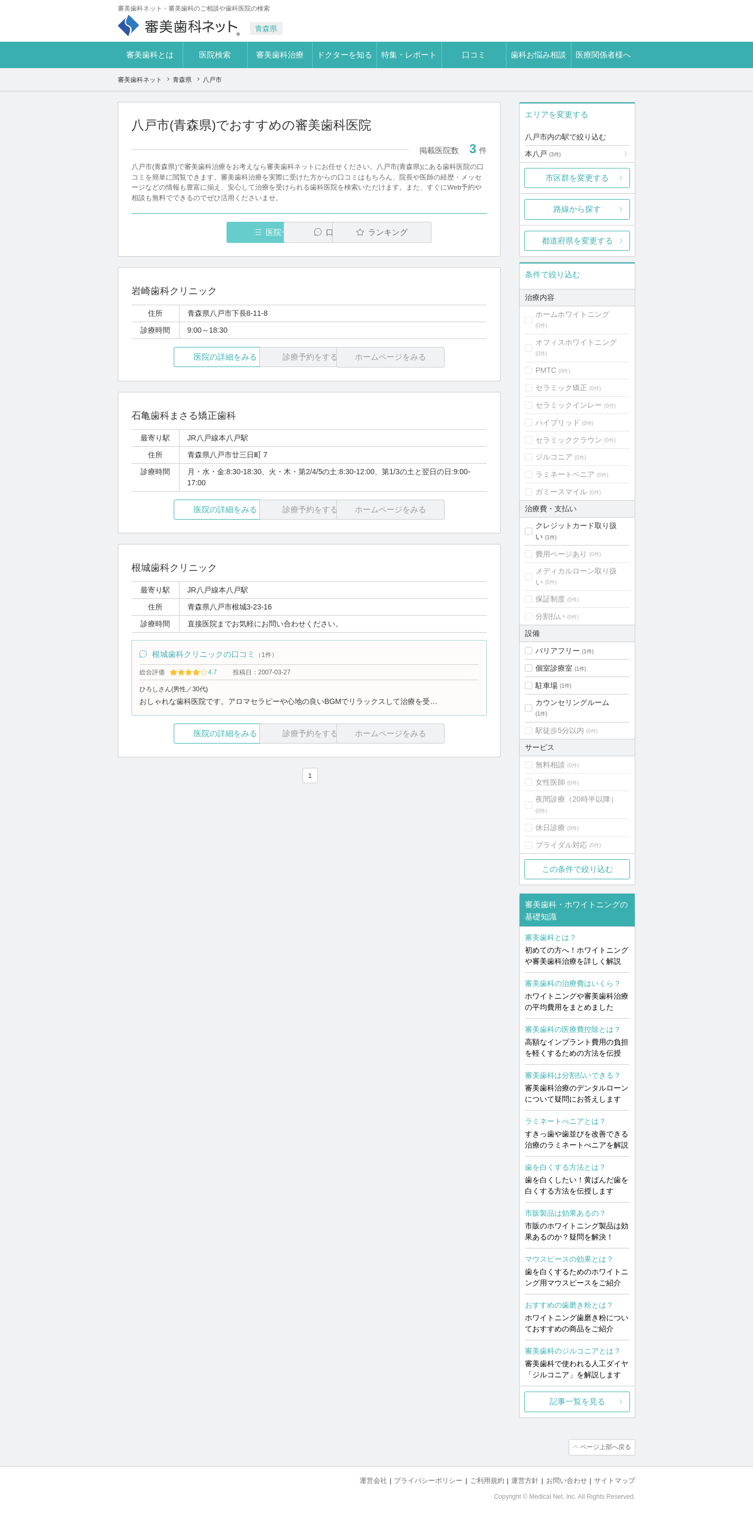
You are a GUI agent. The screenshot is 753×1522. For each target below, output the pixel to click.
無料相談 (550, 764)
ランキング (426, 232)
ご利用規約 (487, 1480)
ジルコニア (553, 457)
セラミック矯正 (561, 387)
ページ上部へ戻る (605, 1447)
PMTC (546, 370)
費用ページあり (561, 554)
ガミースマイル (561, 491)
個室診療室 (553, 668)
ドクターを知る (344, 54)
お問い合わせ (566, 1480)
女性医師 (550, 782)
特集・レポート (409, 54)
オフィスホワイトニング (576, 342)
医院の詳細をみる (190, 357)
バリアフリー (557, 650)
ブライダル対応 (561, 845)
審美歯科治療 (280, 54)
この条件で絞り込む (577, 869)
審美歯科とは (150, 54)
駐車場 (546, 685)
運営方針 (525, 1480)
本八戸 (543, 153)
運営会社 (373, 1480)
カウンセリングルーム (572, 702)
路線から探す (577, 208)
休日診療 (550, 827)
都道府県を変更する (577, 240)
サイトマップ (614, 1480)
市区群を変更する (577, 177)
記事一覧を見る (577, 1401)
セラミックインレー (568, 405)
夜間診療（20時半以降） (576, 799)
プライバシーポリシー (428, 1480)
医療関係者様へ (603, 54)
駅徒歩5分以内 (559, 730)
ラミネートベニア (565, 474)
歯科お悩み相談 (538, 54)
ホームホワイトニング (572, 314)
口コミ (474, 54)
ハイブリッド (557, 422)
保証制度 (550, 599)
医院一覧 (204, 232)
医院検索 (215, 54)
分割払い (550, 616)
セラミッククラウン (568, 440)
